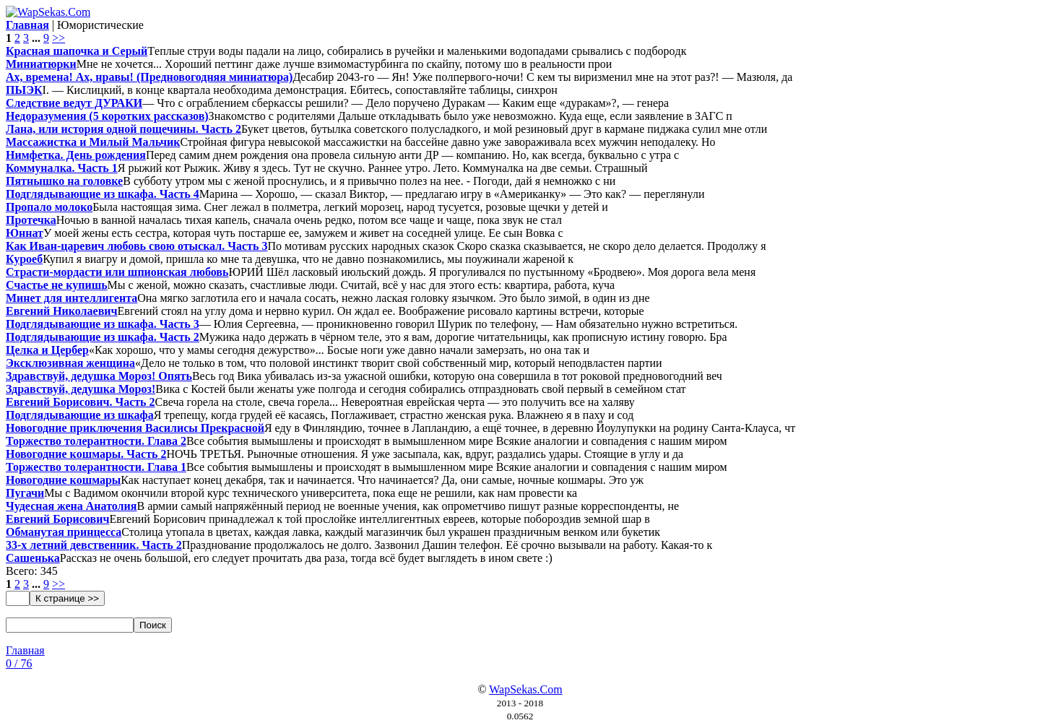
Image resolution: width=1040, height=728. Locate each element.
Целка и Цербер (47, 350)
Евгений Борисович (57, 519)
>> (58, 38)
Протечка (31, 220)
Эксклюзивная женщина (70, 363)
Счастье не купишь (57, 285)
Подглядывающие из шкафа (80, 415)
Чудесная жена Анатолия (71, 506)
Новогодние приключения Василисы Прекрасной (135, 428)
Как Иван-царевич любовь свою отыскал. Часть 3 (136, 246)
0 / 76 (19, 663)
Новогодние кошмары (63, 480)
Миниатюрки (41, 64)
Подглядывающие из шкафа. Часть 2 (102, 337)
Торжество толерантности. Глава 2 (96, 441)
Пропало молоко (49, 207)
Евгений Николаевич (62, 311)
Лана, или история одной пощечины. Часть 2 (123, 129)
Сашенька (33, 558)
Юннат (24, 233)
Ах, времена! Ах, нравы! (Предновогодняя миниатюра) (149, 77)
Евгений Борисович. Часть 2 (80, 402)
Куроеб (24, 259)
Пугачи (25, 493)
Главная (25, 650)
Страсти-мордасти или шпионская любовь (117, 272)
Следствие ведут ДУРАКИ (74, 103)
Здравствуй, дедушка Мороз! (80, 389)
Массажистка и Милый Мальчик (93, 142)
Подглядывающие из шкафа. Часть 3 (102, 324)
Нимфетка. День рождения (76, 155)
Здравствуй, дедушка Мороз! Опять (99, 376)
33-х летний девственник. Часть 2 (94, 545)
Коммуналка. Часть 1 (62, 168)
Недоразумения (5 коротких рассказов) (107, 116)
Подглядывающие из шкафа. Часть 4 (102, 194)
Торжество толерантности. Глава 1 (96, 467)
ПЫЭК (24, 90)
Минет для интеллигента (71, 298)
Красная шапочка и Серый (76, 51)
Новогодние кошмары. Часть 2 (86, 454)
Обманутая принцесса (63, 532)
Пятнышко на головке (64, 181)
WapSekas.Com (525, 689)
